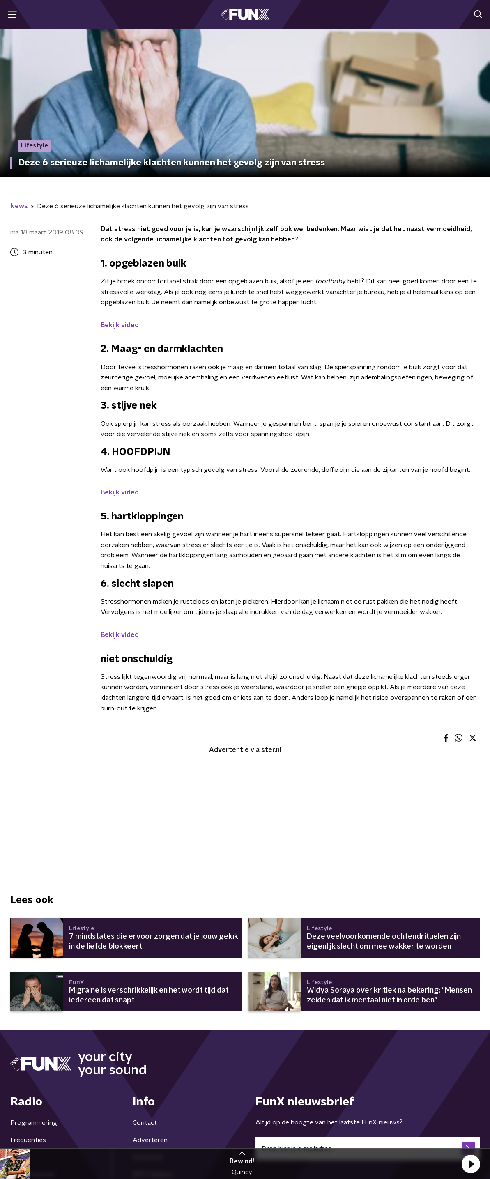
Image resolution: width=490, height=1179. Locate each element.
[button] (471, 1164)
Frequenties (28, 1140)
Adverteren (150, 1140)
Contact (145, 1122)
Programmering (33, 1122)
